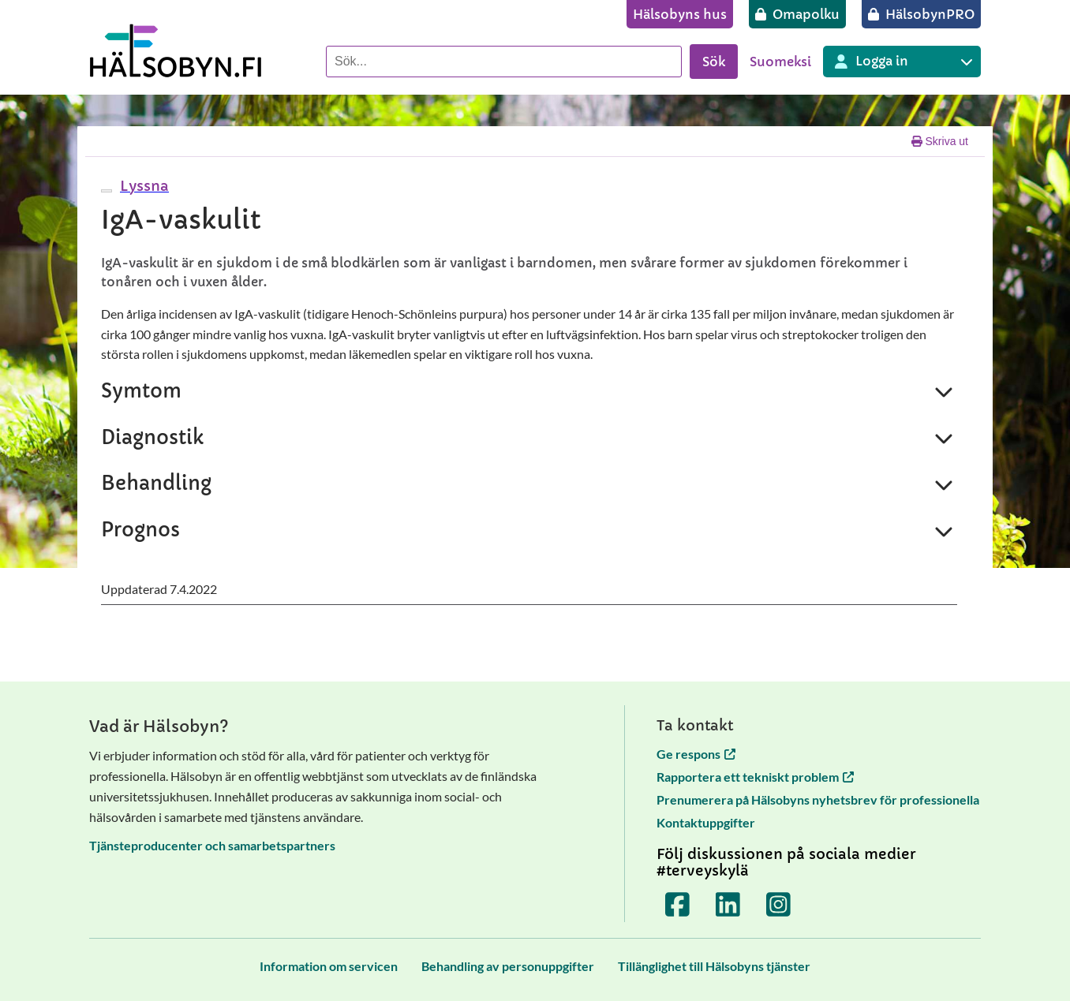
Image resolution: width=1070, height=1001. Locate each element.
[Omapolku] (797, 14)
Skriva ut (939, 141)
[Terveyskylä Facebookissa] (677, 904)
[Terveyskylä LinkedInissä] (728, 904)
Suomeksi (780, 61)
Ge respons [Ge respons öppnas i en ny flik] (696, 753)
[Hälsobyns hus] (680, 14)
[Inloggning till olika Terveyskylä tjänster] (902, 61)
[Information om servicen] (329, 965)
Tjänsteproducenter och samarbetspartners (212, 845)
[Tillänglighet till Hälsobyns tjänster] (714, 965)
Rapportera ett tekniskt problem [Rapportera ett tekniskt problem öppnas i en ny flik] (755, 776)
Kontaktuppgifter (706, 822)
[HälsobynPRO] (921, 14)
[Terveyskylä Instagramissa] (778, 904)
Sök (713, 61)
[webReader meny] (106, 190)
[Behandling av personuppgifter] (507, 965)
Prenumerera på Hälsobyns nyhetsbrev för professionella (818, 799)
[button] (142, 185)
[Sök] (504, 61)
